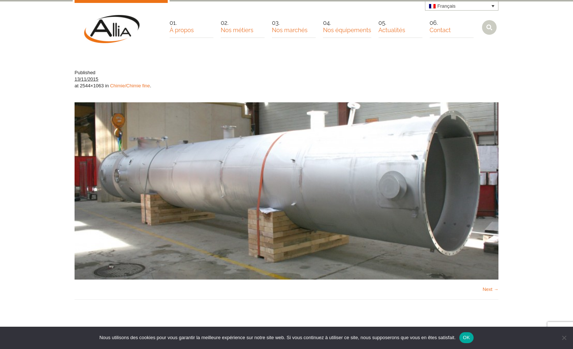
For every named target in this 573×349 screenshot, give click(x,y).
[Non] (564, 337)
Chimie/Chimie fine (130, 85)
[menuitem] (462, 6)
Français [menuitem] (446, 6)
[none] (462, 6)
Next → (490, 289)
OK (466, 337)
